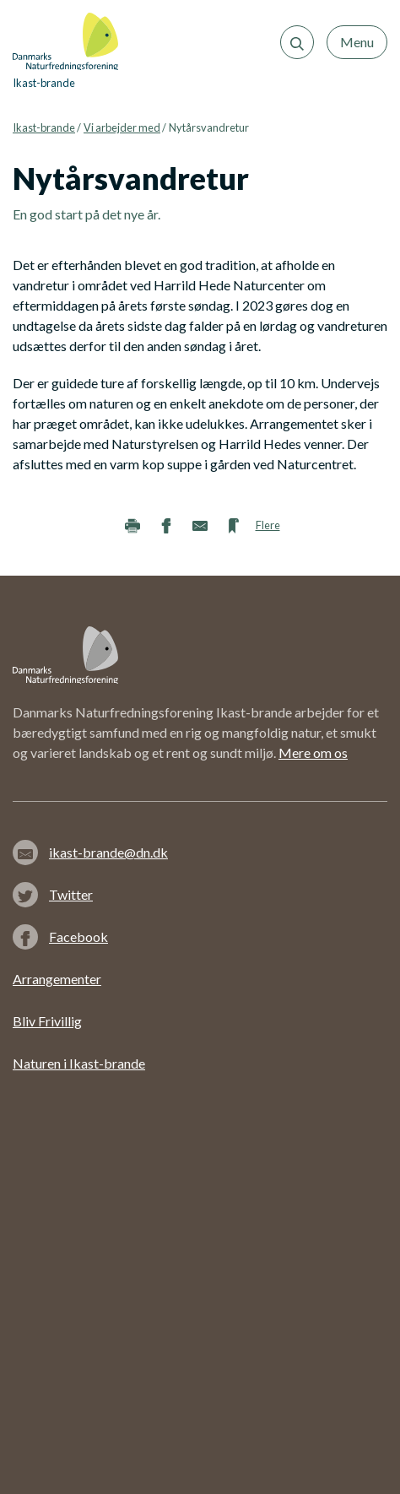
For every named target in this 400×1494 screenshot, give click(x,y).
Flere (268, 525)
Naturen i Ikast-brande (79, 1063)
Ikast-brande (44, 127)
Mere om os (313, 752)
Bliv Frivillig (47, 1021)
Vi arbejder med (122, 127)
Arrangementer (57, 979)
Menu (357, 42)
